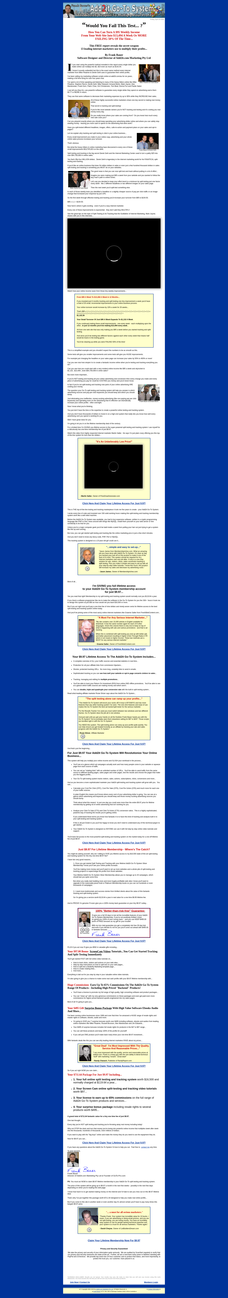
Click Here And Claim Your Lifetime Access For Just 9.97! (114, 503)
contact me (145, 1147)
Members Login (151, 1282)
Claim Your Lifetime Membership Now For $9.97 (114, 1240)
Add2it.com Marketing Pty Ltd (104, 1289)
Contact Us (85, 1282)
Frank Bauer (96, 1291)
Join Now (74, 1282)
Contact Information (153, 1289)
